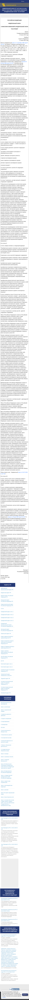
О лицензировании (5, 721)
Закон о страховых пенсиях (7, 756)
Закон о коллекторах (5, 706)
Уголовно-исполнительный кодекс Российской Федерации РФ (7, 683)
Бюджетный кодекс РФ (6, 592)
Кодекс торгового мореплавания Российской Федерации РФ (7, 652)
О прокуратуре (4, 724)
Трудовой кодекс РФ (5, 678)
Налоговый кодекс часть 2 (7, 666)
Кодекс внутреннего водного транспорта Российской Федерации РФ (7, 642)
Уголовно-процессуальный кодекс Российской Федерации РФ (7, 688)
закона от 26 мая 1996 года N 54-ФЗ (16, 516)
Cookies (4, 997)
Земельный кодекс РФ (6, 633)
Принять (25, 994)
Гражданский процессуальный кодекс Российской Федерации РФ (7, 625)
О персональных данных (6, 734)
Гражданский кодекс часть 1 (7, 611)
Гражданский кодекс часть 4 (7, 620)
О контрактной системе (6, 737)
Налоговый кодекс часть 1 (7, 663)
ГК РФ (2, 608)
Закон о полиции (4, 753)
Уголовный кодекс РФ (6, 692)
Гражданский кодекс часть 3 (7, 617)
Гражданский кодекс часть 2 (7, 614)
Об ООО (3, 727)
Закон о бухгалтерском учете (7, 797)
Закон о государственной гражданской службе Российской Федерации (6, 777)
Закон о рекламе (4, 789)
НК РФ (2, 660)
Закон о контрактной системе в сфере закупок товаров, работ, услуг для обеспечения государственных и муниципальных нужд (7, 802)
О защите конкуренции (6, 718)
